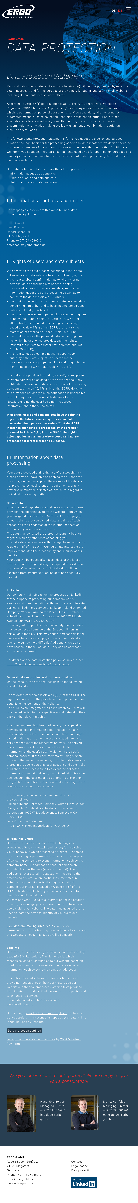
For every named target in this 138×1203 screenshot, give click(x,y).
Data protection (81, 1170)
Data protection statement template (31, 1039)
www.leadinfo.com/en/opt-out (46, 1013)
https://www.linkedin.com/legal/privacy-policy (38, 664)
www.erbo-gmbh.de (20, 1183)
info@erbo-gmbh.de (20, 1179)
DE (114, 10)
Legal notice (79, 1166)
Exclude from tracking (22, 926)
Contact (77, 1161)
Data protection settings (24, 1030)
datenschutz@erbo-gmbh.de (26, 245)
